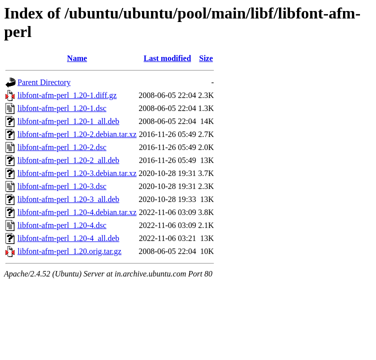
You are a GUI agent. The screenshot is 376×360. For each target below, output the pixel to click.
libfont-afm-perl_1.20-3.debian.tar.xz (77, 173)
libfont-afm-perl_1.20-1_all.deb (69, 121)
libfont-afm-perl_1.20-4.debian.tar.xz (77, 212)
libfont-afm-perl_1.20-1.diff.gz (67, 95)
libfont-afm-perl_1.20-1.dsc (62, 108)
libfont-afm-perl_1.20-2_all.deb (69, 160)
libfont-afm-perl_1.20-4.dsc (62, 225)
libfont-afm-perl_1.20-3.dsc (62, 186)
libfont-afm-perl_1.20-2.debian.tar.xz (77, 134)
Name (77, 58)
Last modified (167, 58)
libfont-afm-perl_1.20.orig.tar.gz (70, 251)
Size (206, 58)
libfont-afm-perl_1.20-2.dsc (62, 147)
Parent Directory (44, 82)
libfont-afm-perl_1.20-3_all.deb (69, 199)
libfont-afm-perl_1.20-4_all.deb (69, 238)
